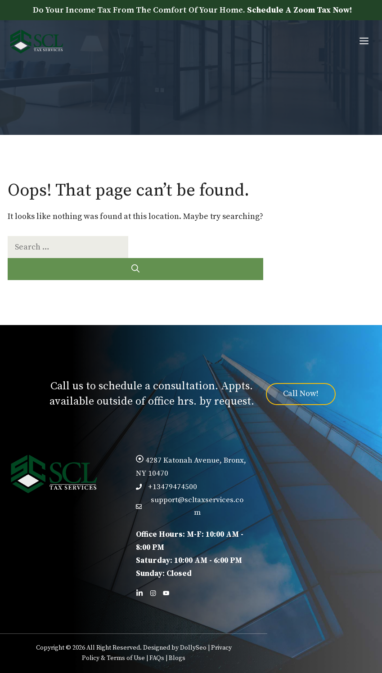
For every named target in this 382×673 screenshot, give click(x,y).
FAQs (156, 658)
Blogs (177, 658)
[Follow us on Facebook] (153, 593)
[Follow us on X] (166, 593)
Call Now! (301, 393)
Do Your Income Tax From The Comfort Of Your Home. (192, 10)
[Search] (135, 269)
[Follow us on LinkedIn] (139, 593)
